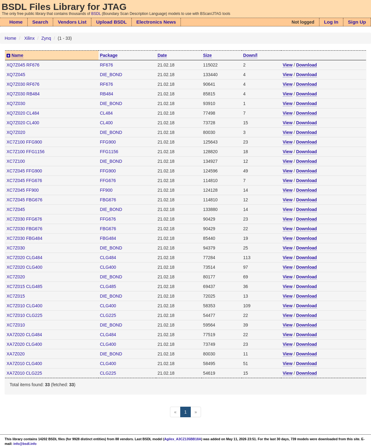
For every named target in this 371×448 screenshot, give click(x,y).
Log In (331, 22)
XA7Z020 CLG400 (24, 344)
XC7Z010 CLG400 (24, 305)
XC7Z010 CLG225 (24, 315)
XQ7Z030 (16, 103)
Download (306, 64)
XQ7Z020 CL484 (23, 113)
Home (16, 22)
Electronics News (156, 22)
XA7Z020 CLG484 (24, 334)
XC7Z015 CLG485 (24, 286)
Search (40, 22)
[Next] (195, 412)
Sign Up (357, 22)
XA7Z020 (16, 353)
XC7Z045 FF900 (23, 190)
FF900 (106, 190)
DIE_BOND (111, 74)
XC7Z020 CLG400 (24, 267)
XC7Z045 (16, 209)
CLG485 (108, 286)
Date (162, 55)
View (288, 64)
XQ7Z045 (16, 74)
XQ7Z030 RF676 (23, 84)
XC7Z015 (16, 296)
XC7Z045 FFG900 (24, 170)
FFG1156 (109, 151)
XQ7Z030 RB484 (23, 93)
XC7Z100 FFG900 (24, 141)
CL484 (106, 113)
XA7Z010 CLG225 (24, 373)
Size (207, 55)
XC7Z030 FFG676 (24, 219)
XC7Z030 (16, 247)
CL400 (106, 122)
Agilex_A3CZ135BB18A (182, 439)
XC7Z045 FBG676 (24, 199)
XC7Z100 (16, 161)
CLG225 (108, 315)
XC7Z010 (16, 324)
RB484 (106, 93)
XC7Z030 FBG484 (24, 238)
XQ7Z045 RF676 (23, 64)
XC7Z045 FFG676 (24, 180)
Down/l (250, 55)
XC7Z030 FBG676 (24, 228)
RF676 (106, 64)
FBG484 (108, 238)
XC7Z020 (16, 276)
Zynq (46, 38)
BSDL (96, 13)
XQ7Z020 (16, 132)
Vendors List (72, 22)
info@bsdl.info (25, 444)
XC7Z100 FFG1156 (25, 151)
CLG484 (108, 257)
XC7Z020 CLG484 (24, 257)
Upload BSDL (111, 22)
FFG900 (108, 141)
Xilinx (29, 38)
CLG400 (108, 267)
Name (17, 55)
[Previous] (175, 412)
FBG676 (108, 199)
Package (109, 55)
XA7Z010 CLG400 (24, 363)
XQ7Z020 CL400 (23, 122)
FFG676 (108, 180)
